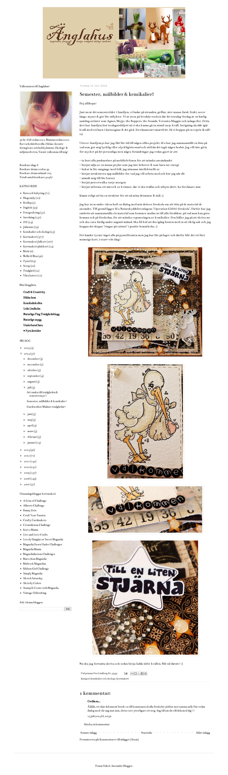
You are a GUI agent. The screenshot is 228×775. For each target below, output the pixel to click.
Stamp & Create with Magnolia (41, 588)
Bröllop (27, 202)
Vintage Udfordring (34, 593)
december (33, 358)
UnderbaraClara (33, 325)
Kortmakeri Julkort (34, 241)
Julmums (28, 227)
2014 (27, 353)
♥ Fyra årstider (32, 330)
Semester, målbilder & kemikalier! (47, 401)
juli (29, 387)
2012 (27, 455)
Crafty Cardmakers (34, 520)
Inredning (29, 217)
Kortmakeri (122, 678)
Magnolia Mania (32, 549)
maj (29, 419)
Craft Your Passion (34, 515)
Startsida (146, 732)
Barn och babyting (33, 193)
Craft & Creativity (34, 292)
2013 (27, 450)
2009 (27, 472)
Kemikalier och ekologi (102, 678)
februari (32, 437)
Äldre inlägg (203, 732)
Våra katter (30, 275)
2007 (27, 484)
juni (29, 414)
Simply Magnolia (32, 573)
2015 (27, 348)
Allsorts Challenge (33, 505)
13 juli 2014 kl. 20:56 (99, 716)
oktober (32, 370)
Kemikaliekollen (32, 303)
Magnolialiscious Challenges (39, 554)
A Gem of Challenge (34, 500)
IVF (25, 222)
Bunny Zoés (29, 510)
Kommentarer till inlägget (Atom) (119, 739)
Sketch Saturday (33, 578)
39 (47, 169)
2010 (27, 467)
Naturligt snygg (32, 319)
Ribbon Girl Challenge (36, 568)
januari (31, 442)
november (33, 364)
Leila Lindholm (31, 308)
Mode (26, 251)
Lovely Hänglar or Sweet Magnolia (43, 539)
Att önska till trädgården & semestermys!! (42, 394)
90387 (49, 177)
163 (49, 173)
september (33, 376)
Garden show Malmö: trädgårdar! (46, 406)
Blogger (127, 766)
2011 (27, 461)
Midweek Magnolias (34, 563)
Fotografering (31, 212)
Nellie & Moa (30, 256)
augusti (31, 381)
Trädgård (28, 270)
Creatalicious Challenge (36, 525)
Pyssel (26, 261)
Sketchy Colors (32, 583)
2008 (27, 478)
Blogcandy (29, 198)
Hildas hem (29, 297)
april (30, 425)
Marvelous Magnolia (34, 558)
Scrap (26, 265)
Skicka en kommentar (97, 724)
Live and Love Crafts (35, 534)
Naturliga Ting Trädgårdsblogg (41, 314)
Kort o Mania (30, 529)
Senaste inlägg (88, 732)
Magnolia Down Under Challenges (42, 544)
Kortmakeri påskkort (35, 246)
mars (30, 431)
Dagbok (27, 207)
